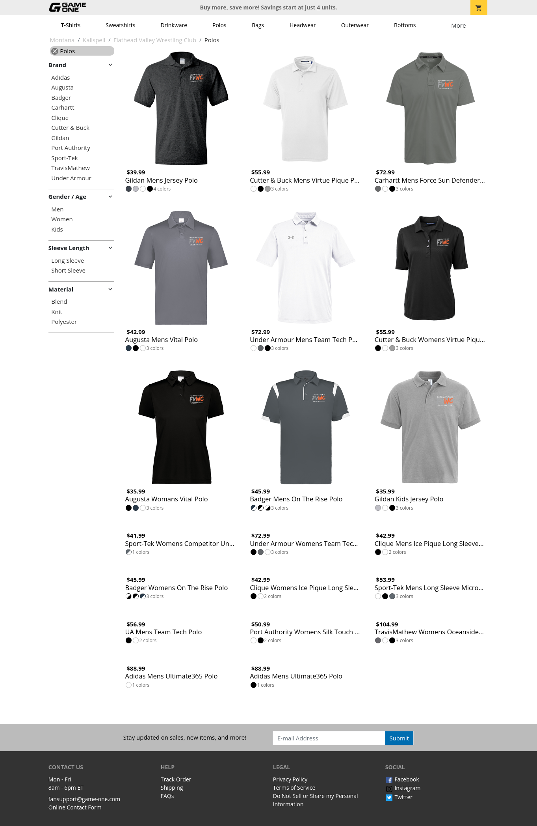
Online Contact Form (75, 807)
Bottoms (405, 25)
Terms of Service (294, 787)
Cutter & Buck (70, 127)
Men (57, 209)
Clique (60, 117)
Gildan (60, 138)
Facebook (402, 779)
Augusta (62, 87)
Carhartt (62, 107)
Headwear (303, 25)
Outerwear (355, 25)
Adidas (60, 77)
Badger (61, 97)
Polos (219, 25)
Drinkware (173, 25)
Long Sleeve (67, 260)
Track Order (176, 779)
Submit (399, 738)
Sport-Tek (64, 158)
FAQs (167, 796)
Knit (56, 311)
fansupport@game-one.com (84, 799)
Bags (258, 25)
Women (61, 219)
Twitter (399, 797)
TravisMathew (70, 167)
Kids (57, 229)
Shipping (172, 787)
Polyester (64, 321)
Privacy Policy (290, 779)
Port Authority (70, 147)
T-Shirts (70, 25)
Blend (59, 301)
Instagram (403, 788)
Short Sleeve (68, 270)
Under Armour (71, 178)
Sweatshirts (120, 25)
